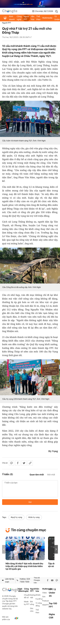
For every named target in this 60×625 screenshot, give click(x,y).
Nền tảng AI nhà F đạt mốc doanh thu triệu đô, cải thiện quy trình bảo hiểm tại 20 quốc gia (24, 566)
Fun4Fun (39, 599)
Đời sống (32, 603)
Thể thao (38, 18)
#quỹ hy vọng (16, 517)
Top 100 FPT (53, 605)
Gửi (30, 502)
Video (44, 593)
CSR (51, 617)
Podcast (45, 601)
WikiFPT (45, 605)
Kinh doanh (12, 18)
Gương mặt (32, 596)
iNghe (52, 614)
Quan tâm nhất (37, 474)
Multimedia (47, 18)
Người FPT (26, 18)
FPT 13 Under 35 (52, 592)
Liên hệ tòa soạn (8, 580)
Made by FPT (27, 603)
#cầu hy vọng (34, 517)
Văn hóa (32, 18)
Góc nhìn (31, 609)
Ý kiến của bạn (30, 488)
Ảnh (43, 597)
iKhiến (38, 595)
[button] (56, 549)
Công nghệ (19, 18)
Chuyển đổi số (27, 596)
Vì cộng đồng (39, 604)
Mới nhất (51, 474)
